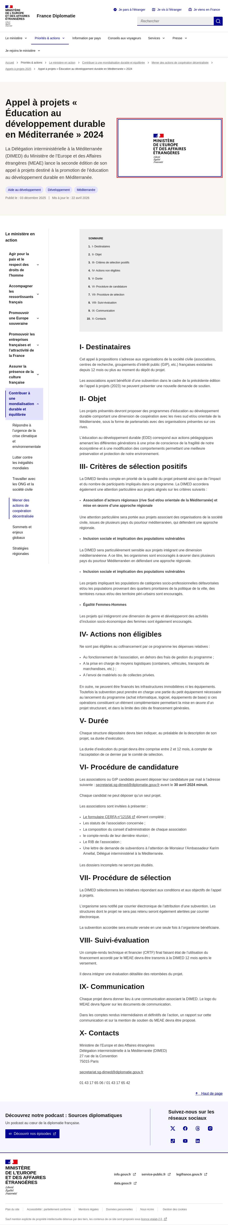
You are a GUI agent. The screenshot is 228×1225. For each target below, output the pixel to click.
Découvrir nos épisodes (32, 1134)
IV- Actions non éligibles (106, 270)
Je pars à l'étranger (132, 9)
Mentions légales (89, 1209)
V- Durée (97, 278)
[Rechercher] (175, 21)
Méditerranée (86, 190)
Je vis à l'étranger (169, 9)
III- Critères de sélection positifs (110, 262)
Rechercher (218, 21)
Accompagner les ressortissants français (21, 294)
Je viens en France (207, 9)
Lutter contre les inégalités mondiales (22, 462)
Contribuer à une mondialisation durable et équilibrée (113, 62)
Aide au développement (24, 190)
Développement (59, 190)
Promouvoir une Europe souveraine (19, 318)
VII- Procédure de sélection (108, 294)
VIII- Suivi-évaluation (104, 302)
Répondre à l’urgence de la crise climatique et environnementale (26, 436)
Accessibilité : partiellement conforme (49, 1209)
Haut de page (211, 1093)
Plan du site (12, 1209)
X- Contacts (99, 318)
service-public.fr (154, 1174)
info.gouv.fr (123, 1174)
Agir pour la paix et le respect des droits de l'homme (19, 264)
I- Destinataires (101, 246)
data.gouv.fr (123, 1183)
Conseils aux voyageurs (124, 38)
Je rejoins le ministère (20, 50)
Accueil (9, 62)
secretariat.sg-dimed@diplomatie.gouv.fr (127, 785)
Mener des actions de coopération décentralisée (180, 62)
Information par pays (86, 38)
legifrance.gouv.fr (189, 1174)
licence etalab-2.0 (152, 1219)
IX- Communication (103, 310)
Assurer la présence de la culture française (21, 374)
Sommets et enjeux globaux (21, 532)
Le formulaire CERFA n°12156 (107, 817)
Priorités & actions (47, 38)
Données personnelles (119, 1209)
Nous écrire (147, 1209)
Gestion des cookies (175, 1209)
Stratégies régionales (20, 551)
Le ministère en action (62, 62)
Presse (177, 38)
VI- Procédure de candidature (109, 286)
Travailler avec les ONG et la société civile (23, 484)
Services (154, 38)
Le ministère (13, 38)
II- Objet (97, 254)
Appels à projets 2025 (18, 68)
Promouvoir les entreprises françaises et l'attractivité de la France (22, 345)
